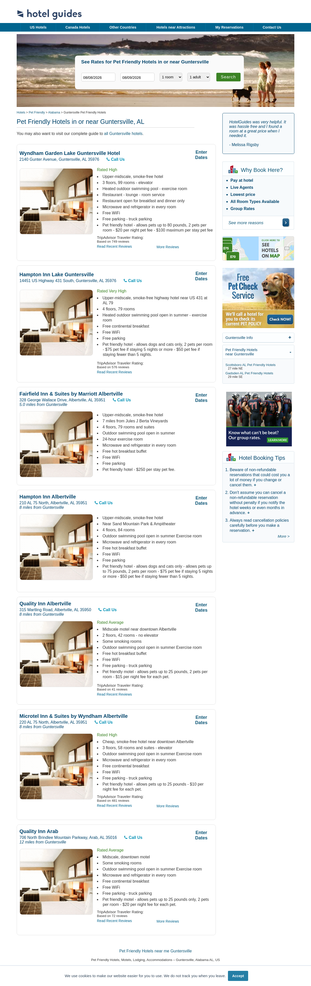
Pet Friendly (37, 112)
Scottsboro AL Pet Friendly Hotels (250, 365)
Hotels (21, 112)
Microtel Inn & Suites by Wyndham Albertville (73, 716)
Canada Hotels (77, 27)
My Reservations (229, 27)
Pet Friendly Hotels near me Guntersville (155, 951)
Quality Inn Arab (38, 831)
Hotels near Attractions (176, 27)
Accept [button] (238, 976)
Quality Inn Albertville (45, 603)
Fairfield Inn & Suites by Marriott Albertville (71, 394)
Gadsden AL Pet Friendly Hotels (249, 373)
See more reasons (246, 222)
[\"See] (285, 222)
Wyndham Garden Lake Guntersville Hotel (69, 153)
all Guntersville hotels (123, 133)
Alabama (54, 112)
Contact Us (272, 27)
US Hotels (38, 27)
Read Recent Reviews (114, 246)
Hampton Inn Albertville (47, 496)
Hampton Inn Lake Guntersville (56, 274)
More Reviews (168, 247)
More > (284, 536)
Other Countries (122, 27)
